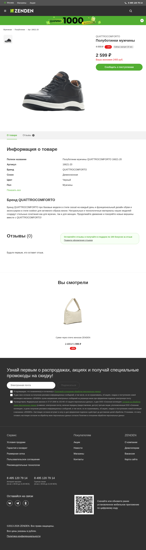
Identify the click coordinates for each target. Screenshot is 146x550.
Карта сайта (131, 459)
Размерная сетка (16, 453)
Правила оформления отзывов (78, 240)
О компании (131, 442)
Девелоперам (132, 448)
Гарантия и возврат (17, 448)
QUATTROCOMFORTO (108, 36)
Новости (78, 448)
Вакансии (130, 453)
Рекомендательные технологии (23, 465)
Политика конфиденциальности (23, 536)
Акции (32, 3)
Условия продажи (16, 442)
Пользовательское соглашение (23, 459)
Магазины (21, 3)
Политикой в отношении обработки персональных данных (78, 392)
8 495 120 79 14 (133, 3)
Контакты (78, 459)
